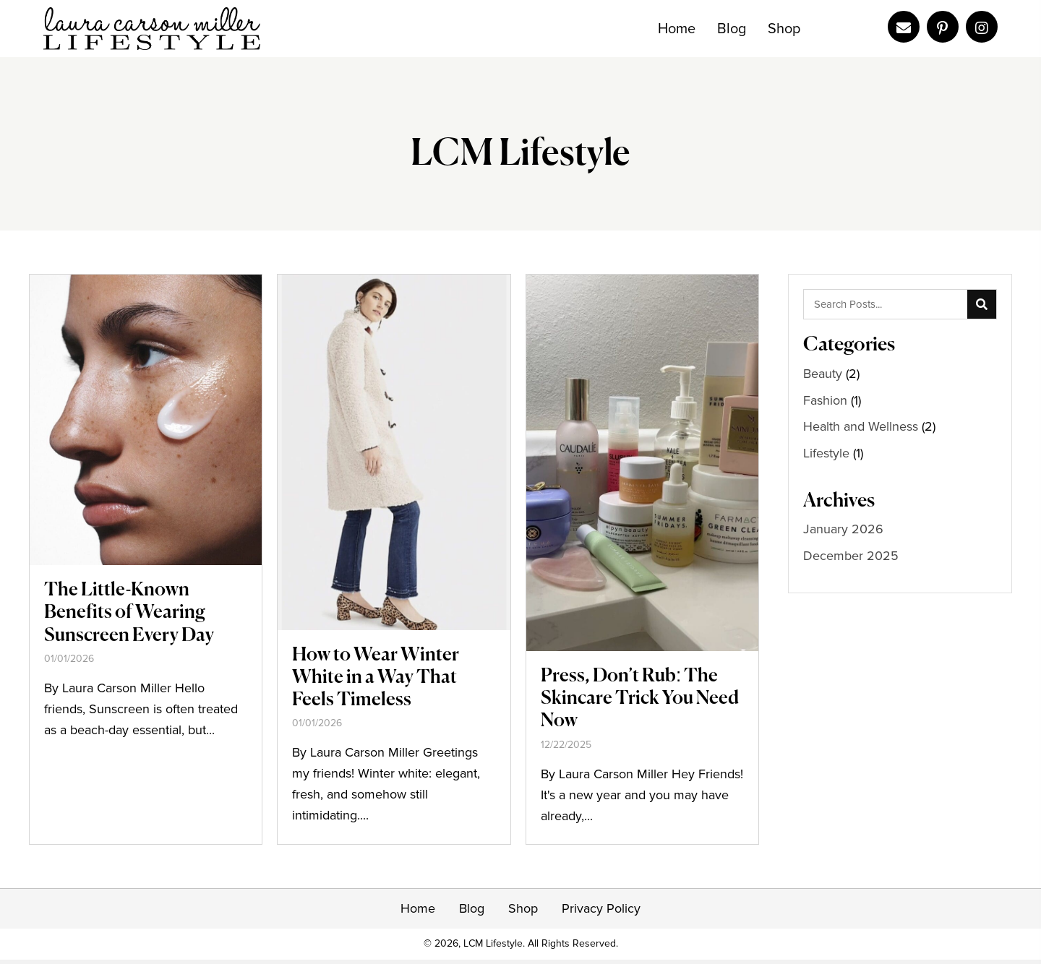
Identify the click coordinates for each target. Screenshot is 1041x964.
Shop (523, 908)
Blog (471, 908)
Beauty (822, 374)
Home (417, 908)
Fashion (825, 400)
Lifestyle (826, 453)
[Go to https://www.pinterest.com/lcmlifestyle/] (943, 27)
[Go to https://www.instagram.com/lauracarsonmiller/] (982, 27)
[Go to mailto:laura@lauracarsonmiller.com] (904, 27)
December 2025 (851, 556)
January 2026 (843, 529)
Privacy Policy (601, 908)
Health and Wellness (860, 426)
